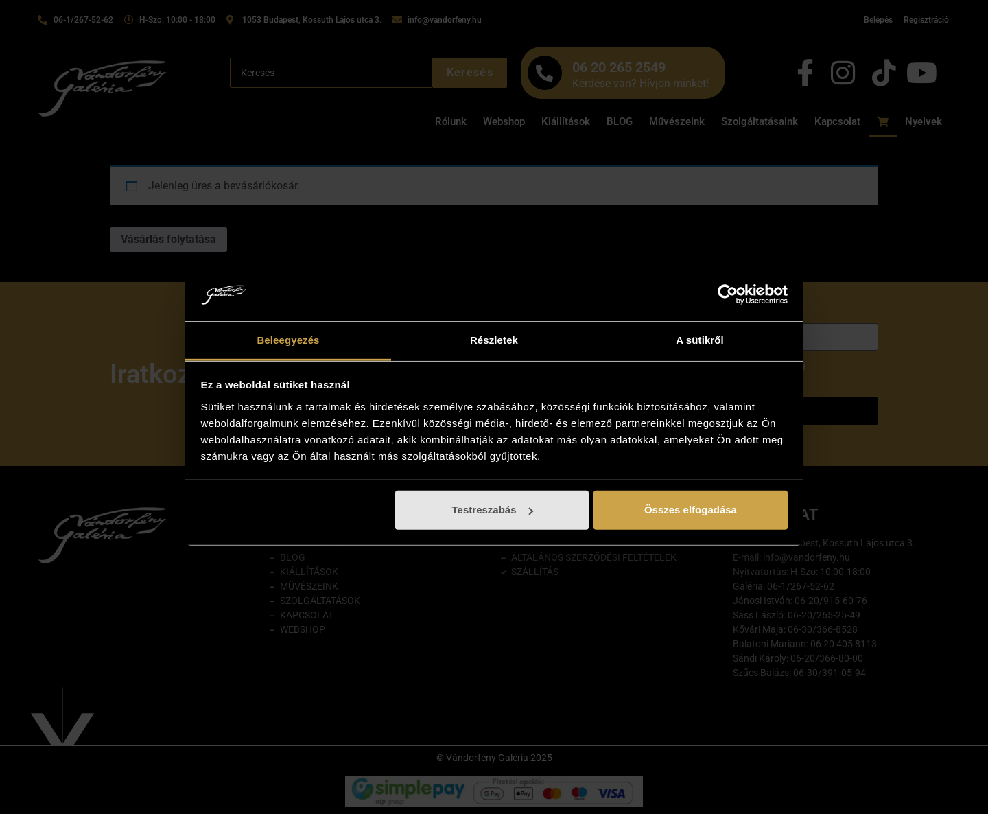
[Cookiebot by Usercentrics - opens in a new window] (728, 294)
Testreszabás (492, 509)
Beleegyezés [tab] (288, 340)
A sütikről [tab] (700, 340)
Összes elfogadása (690, 509)
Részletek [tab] (494, 340)
